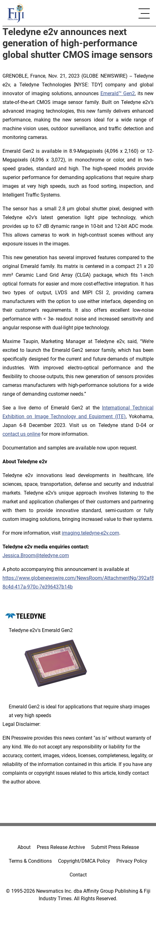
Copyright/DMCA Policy (84, 861)
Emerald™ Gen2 (117, 93)
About (24, 847)
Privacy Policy (131, 861)
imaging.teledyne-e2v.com (90, 533)
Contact (78, 875)
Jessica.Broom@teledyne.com (35, 555)
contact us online (21, 434)
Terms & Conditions (30, 861)
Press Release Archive (61, 847)
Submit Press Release (115, 847)
